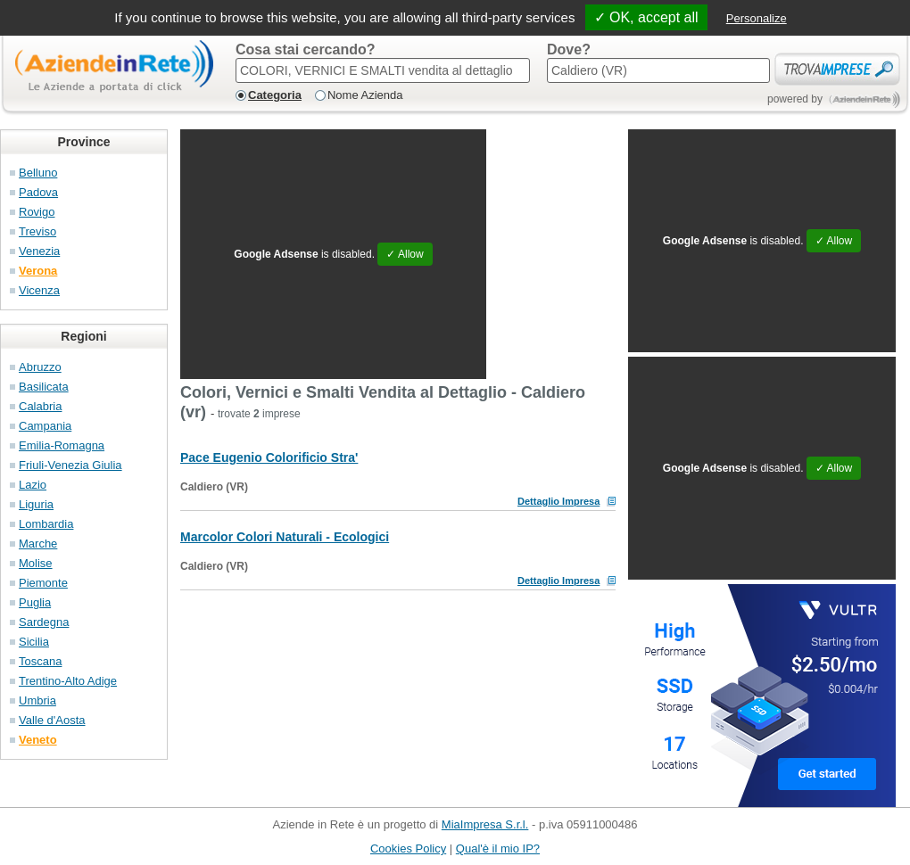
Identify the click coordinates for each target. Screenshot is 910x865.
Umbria (37, 700)
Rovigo (36, 211)
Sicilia (34, 641)
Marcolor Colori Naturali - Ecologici (284, 537)
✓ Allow (404, 254)
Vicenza (39, 290)
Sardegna (44, 622)
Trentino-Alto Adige (68, 681)
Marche (38, 543)
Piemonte (43, 582)
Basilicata (44, 386)
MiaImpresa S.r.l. (485, 824)
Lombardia (46, 524)
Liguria (36, 504)
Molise (36, 563)
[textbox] (383, 70)
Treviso (37, 231)
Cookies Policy (408, 848)
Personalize (756, 18)
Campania (45, 425)
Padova (38, 192)
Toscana (40, 661)
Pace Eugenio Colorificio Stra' (269, 457)
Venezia (39, 251)
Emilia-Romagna (61, 445)
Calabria (40, 406)
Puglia (35, 602)
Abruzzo (40, 367)
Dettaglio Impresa (558, 501)
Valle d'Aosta (52, 720)
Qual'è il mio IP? (498, 848)
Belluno (38, 172)
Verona (38, 270)
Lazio (32, 484)
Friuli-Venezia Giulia (70, 465)
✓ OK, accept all (646, 17)
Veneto (38, 739)
